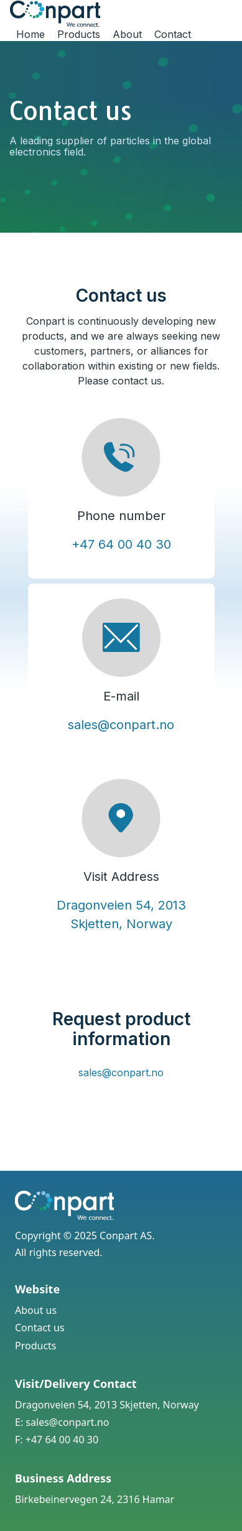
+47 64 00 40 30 (121, 544)
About (127, 34)
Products (78, 34)
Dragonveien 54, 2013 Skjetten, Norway (107, 1405)
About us (36, 1310)
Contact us (40, 1327)
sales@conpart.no (121, 724)
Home (30, 34)
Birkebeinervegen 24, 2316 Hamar (94, 1499)
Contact (172, 34)
